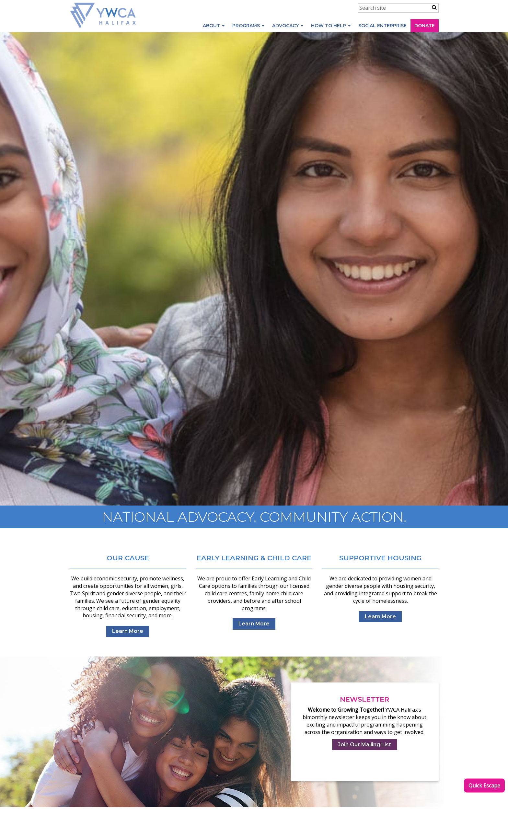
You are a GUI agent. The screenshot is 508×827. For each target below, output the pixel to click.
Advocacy (287, 26)
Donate (424, 26)
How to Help (331, 26)
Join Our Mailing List (364, 744)
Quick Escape (484, 785)
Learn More (127, 631)
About (214, 26)
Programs (248, 26)
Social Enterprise (382, 26)
